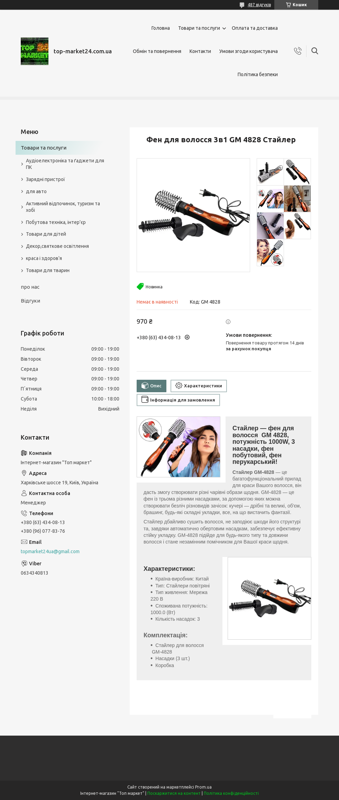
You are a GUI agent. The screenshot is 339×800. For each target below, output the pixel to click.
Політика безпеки (258, 74)
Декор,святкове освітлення (57, 246)
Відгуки (30, 301)
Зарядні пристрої (45, 179)
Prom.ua (203, 787)
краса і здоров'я (44, 258)
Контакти (200, 51)
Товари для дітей (46, 234)
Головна (161, 28)
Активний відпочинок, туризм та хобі (63, 207)
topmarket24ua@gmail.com (50, 551)
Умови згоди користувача (248, 51)
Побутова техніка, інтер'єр (56, 222)
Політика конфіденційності (231, 793)
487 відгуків (259, 4)
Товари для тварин (48, 270)
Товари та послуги (199, 28)
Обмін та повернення (157, 51)
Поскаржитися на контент (174, 793)
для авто (36, 191)
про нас (30, 287)
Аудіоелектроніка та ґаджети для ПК (65, 164)
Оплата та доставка (255, 28)
